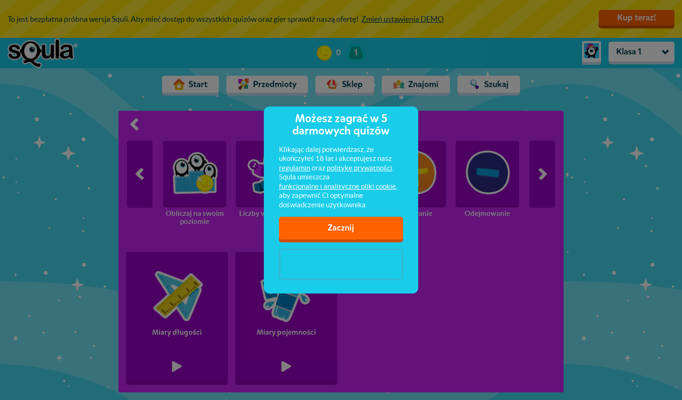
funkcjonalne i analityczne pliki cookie (337, 186)
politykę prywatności (359, 168)
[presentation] (341, 264)
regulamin (294, 168)
